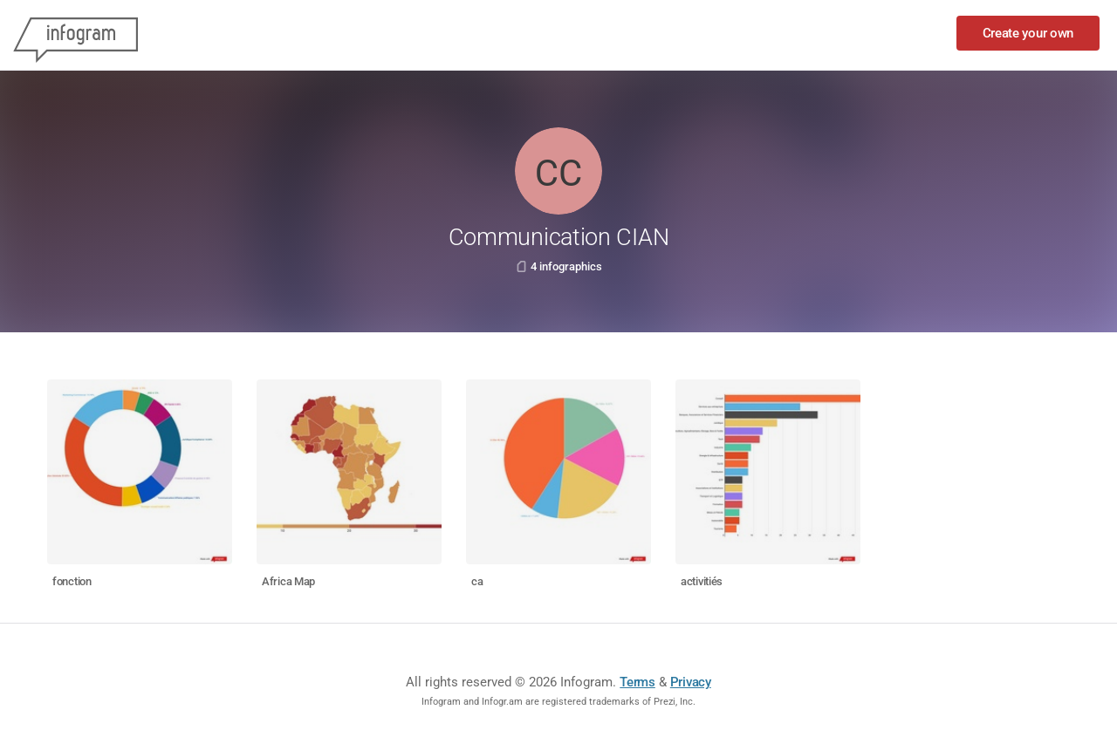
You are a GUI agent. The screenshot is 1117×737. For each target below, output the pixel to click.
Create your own (1028, 33)
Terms (637, 682)
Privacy (690, 682)
